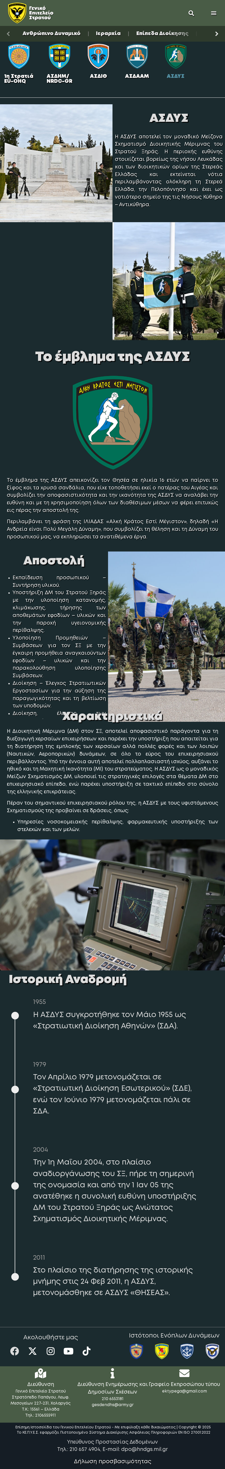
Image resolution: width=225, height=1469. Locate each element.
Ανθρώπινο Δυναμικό (52, 33)
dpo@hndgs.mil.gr (144, 1449)
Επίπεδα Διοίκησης (162, 33)
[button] (191, 13)
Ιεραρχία (108, 33)
